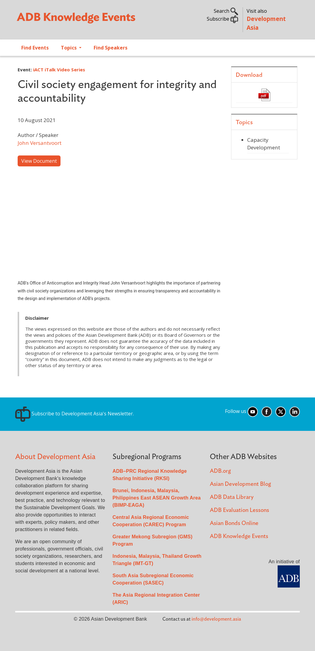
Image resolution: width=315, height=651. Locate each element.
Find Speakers (110, 47)
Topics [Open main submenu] (69, 47)
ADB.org (220, 471)
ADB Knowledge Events (239, 536)
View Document (39, 161)
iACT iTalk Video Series (59, 69)
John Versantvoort (39, 142)
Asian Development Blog (240, 484)
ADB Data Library (232, 497)
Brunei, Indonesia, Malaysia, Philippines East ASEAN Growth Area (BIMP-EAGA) (156, 498)
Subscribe (222, 18)
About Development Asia (55, 457)
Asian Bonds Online (234, 523)
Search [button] (226, 11)
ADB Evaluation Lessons (239, 510)
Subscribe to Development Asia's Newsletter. (74, 413)
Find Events (35, 47)
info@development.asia (216, 619)
